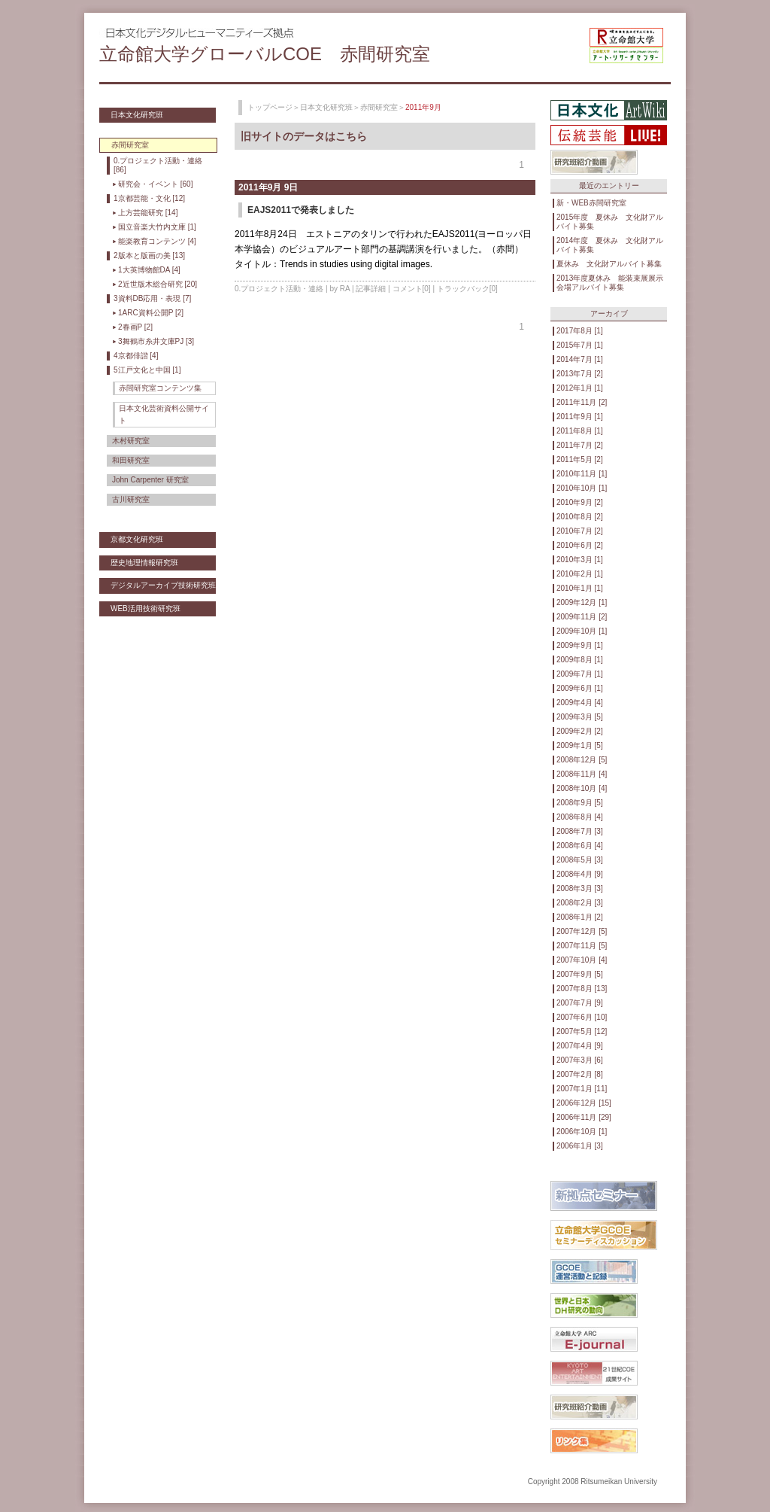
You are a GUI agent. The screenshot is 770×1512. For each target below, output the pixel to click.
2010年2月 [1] (579, 574)
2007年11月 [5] (581, 946)
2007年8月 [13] (581, 988)
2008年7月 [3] (579, 831)
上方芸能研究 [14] (147, 212)
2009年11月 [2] (581, 617)
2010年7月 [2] (579, 531)
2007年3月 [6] (579, 1060)
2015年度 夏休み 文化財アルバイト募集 (609, 221)
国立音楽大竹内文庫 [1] (157, 227)
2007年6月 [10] (581, 1017)
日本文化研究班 (137, 115)
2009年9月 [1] (579, 645)
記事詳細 (371, 288)
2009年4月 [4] (579, 702)
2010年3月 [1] (579, 559)
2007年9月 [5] (579, 974)
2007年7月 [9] (579, 1003)
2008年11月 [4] (581, 774)
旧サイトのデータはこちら (304, 136)
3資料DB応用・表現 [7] (152, 298)
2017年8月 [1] (579, 331)
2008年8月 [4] (579, 817)
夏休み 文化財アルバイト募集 (609, 264)
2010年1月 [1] (579, 588)
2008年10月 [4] (581, 788)
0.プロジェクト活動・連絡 (279, 288)
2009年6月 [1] (579, 688)
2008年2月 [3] (579, 903)
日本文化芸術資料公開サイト (164, 414)
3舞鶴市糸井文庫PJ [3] (156, 341)
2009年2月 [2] (579, 731)
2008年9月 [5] (579, 803)
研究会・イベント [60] (155, 184)
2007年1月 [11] (581, 1089)
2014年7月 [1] (579, 359)
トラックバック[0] (467, 288)
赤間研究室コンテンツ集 (160, 388)
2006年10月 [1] (581, 1131)
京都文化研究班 (137, 539)
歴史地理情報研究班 (144, 562)
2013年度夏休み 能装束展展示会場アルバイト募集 (609, 282)
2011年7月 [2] (579, 445)
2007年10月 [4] (581, 960)
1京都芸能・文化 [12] (149, 198)
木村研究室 (131, 441)
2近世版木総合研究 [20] (157, 284)
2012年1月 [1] (579, 388)
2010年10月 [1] (581, 488)
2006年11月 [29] (583, 1117)
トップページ (270, 107)
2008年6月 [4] (579, 845)
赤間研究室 (379, 107)
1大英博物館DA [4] (149, 270)
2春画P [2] (135, 327)
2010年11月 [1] (581, 474)
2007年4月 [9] (579, 1046)
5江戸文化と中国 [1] (147, 370)
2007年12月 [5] (581, 931)
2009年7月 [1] (579, 674)
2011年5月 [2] (579, 459)
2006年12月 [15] (583, 1103)
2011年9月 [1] (579, 416)
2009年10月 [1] (581, 631)
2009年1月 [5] (579, 745)
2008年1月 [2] (579, 917)
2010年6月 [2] (579, 545)
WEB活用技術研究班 (145, 608)
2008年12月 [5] (581, 760)
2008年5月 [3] (579, 860)
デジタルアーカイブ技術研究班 (163, 585)
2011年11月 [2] (581, 402)
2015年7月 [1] (579, 345)
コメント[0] (412, 288)
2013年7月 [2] (579, 374)
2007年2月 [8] (579, 1074)
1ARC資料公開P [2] (150, 313)
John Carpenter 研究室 (150, 480)
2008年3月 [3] (579, 888)
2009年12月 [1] (581, 602)
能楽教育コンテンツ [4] (157, 241)
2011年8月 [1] (579, 431)
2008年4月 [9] (579, 874)
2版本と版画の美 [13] (149, 255)
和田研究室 (131, 460)
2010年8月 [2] (579, 517)
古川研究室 (131, 499)
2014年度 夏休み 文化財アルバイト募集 (609, 245)
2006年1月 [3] (579, 1146)
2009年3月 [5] (579, 717)
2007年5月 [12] (581, 1031)
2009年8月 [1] (579, 660)
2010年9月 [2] (579, 502)
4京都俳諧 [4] (136, 355)
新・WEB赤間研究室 (591, 203)
